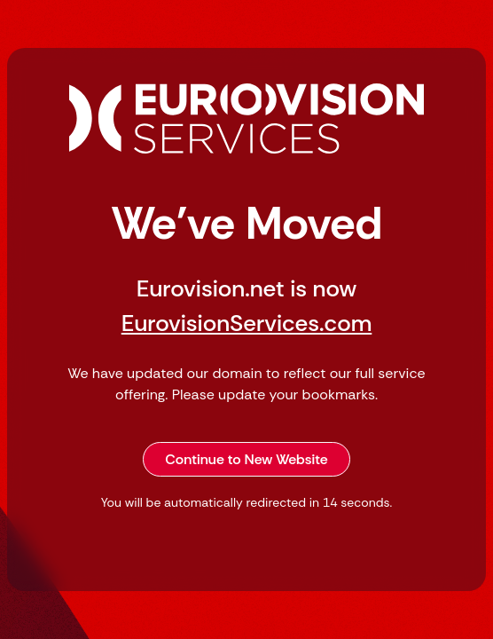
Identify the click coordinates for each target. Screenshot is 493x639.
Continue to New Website (246, 459)
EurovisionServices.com (246, 323)
